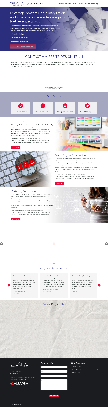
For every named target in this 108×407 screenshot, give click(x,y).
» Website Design (17, 34)
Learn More (15, 147)
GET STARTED (54, 396)
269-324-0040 (90, 3)
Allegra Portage (23, 379)
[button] (20, 108)
